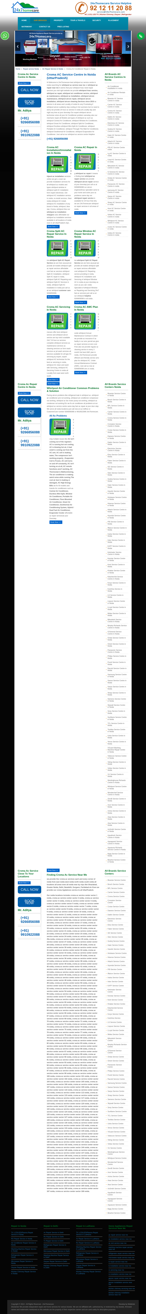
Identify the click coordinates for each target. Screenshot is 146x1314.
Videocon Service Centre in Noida (117, 757)
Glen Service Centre (115, 937)
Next (128, 46)
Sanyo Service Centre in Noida (117, 688)
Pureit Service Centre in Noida (117, 663)
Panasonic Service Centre (115, 1066)
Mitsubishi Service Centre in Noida (114, 621)
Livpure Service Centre (116, 1026)
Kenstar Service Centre (116, 996)
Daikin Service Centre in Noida (117, 443)
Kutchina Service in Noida (115, 590)
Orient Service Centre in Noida (117, 645)
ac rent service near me (117, 1243)
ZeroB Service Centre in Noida (117, 800)
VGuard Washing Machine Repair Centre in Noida (116, 750)
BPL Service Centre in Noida (116, 407)
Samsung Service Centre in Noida (117, 676)
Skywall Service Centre (116, 1103)
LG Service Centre (115, 1022)
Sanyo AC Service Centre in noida (114, 197)
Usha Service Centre (115, 1124)
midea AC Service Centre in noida (114, 234)
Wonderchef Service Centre (115, 1163)
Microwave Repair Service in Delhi (57, 1251)
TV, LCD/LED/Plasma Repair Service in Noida (22, 1234)
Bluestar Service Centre (117, 880)
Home (24, 20)
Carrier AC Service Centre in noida (115, 106)
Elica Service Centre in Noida (116, 456)
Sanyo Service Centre (116, 1091)
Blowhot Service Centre (116, 1213)
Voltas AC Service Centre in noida (114, 216)
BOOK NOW (30, 102)
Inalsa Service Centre (116, 978)
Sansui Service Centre (116, 1087)
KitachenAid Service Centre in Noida (115, 578)
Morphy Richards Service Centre (117, 1046)
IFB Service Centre (115, 969)
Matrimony (27, 27)
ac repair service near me (118, 1235)
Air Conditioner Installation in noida (115, 87)
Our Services (40, 20)
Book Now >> (24, 83)
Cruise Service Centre (116, 907)
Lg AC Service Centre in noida (117, 155)
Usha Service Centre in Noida (116, 737)
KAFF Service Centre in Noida (116, 547)
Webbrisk (131, 1304)
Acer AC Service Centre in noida (117, 209)
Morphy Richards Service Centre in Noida (117, 627)
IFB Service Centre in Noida (116, 523)
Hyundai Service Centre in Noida (117, 517)
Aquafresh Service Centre (114, 1194)
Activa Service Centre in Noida (117, 812)
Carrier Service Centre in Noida (117, 413)
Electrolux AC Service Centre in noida (116, 124)
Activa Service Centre (116, 1176)
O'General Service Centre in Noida (114, 633)
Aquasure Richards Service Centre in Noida (117, 849)
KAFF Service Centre (116, 986)
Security (96, 20)
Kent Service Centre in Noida (116, 566)
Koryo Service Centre (116, 1014)
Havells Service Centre (116, 949)
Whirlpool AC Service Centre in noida (116, 222)
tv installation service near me (120, 1266)
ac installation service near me (120, 1239)
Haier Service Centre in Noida (116, 486)
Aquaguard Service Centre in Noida (115, 842)
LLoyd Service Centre (116, 1030)
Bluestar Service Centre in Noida (117, 395)
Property (58, 20)
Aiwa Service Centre (115, 1180)
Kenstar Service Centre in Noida (116, 559)
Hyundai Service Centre (117, 965)
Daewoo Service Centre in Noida (117, 437)
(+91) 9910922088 (30, 133)
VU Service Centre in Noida (115, 775)
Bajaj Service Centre (115, 1209)
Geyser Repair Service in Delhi (55, 1261)
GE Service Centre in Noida (116, 468)
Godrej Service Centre (116, 941)
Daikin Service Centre (116, 915)
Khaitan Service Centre (116, 1004)
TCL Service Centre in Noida (116, 724)
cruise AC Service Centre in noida (117, 228)
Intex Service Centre (115, 982)
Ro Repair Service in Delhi (54, 1237)
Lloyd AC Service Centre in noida (117, 161)
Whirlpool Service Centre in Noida (117, 788)
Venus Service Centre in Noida (117, 743)
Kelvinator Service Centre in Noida (114, 553)
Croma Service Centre (116, 896)
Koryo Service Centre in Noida (117, 584)
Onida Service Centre (116, 1057)
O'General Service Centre (114, 1052)
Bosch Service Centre (116, 884)
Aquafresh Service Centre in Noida (114, 836)
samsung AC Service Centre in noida (115, 191)
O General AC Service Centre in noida (116, 173)
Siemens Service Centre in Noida (117, 700)
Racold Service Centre (116, 1079)
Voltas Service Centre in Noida (117, 769)
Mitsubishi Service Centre (114, 1039)
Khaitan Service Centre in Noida (116, 572)
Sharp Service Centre (116, 1095)
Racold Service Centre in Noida (117, 669)
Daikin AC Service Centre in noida (114, 118)
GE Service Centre (115, 933)
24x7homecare (48, 1304)
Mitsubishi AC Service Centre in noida (116, 167)
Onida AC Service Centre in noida (117, 179)
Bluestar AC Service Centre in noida (115, 100)
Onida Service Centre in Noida (117, 639)
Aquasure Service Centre (117, 1205)
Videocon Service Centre (117, 1136)
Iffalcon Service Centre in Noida (117, 529)
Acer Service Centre (115, 1172)
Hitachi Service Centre (116, 961)
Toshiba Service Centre (116, 1120)
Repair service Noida (31, 69)
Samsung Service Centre (117, 1083)
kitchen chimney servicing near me (122, 1289)
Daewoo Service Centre (117, 911)
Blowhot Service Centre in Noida (116, 861)
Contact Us (44, 27)
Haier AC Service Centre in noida (117, 136)
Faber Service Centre (116, 929)
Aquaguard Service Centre (115, 1200)
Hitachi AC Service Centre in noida (115, 142)
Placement (113, 20)
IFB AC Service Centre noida (116, 149)
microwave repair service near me (121, 1258)
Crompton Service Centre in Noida (114, 425)
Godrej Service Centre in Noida (117, 480)
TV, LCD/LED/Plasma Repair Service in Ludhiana (87, 1234)
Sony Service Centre (115, 1108)
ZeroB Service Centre (116, 1168)
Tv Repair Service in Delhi (53, 1241)
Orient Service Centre (116, 1061)
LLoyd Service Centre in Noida (117, 608)
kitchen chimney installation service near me (119, 1294)
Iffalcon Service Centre (116, 974)
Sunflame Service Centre (117, 1112)
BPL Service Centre (115, 888)
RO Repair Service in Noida (21, 1239)
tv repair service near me (118, 1262)
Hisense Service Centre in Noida (116, 504)
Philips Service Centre (116, 1071)
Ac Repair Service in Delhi (53, 1233)
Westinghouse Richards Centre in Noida (117, 781)
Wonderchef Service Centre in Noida (115, 794)
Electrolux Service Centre (114, 920)
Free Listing (63, 27)
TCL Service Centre (115, 1116)
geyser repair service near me (120, 1278)
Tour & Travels (77, 20)
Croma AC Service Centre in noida (115, 112)
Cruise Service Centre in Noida (117, 431)
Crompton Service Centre (114, 901)
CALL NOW (29, 90)
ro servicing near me (116, 1270)
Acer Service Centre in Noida (116, 806)
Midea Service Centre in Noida (117, 614)
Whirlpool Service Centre (117, 1158)
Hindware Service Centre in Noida (117, 498)
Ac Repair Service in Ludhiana (87, 1239)
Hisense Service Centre (116, 957)
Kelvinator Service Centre (114, 991)
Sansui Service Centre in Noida (117, 682)
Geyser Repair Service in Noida (23, 1267)
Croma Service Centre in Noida (117, 419)
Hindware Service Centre (117, 953)
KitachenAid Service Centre (115, 1009)
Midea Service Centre (116, 1034)
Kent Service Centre (115, 1000)
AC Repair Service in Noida (52, 69)
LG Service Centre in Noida (115, 596)
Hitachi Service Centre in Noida (117, 511)
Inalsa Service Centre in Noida (117, 535)
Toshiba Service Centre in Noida (116, 731)
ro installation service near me (120, 1274)
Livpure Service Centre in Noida (116, 602)
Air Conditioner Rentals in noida (116, 94)
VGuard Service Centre (116, 1132)
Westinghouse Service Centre (116, 1153)
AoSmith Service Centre (117, 1189)
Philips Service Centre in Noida (117, 657)
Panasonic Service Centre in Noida (115, 651)
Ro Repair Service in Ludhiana (87, 1243)
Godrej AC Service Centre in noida (115, 130)
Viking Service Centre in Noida (117, 763)
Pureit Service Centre (116, 1075)
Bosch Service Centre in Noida (117, 401)
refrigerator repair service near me (121, 1253)
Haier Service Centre (115, 945)
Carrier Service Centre (116, 892)
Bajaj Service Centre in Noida (116, 855)
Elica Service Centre (115, 925)
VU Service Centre (115, 1148)
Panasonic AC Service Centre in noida (116, 185)
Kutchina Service (114, 1018)
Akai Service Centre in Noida (116, 824)
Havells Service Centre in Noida (116, 492)
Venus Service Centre (116, 1128)
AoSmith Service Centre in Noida (117, 830)
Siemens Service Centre (117, 1099)
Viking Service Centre (116, 1140)
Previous (17, 46)
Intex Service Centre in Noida (116, 541)
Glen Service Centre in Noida (116, 474)
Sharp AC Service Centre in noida (117, 203)
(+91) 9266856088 (30, 120)
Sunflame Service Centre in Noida (117, 718)
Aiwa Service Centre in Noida (116, 818)
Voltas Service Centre (116, 1144)
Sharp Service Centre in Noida (117, 694)
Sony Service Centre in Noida (116, 712)
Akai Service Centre (115, 1185)
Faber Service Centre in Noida (117, 462)
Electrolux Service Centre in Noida (114, 450)
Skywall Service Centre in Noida (116, 706)
